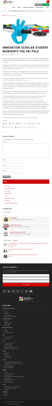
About (5, 310)
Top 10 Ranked (13, 218)
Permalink (34, 127)
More (47, 7)
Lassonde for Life (7, 377)
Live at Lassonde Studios (9, 342)
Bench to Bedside (8, 367)
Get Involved (45, 4)
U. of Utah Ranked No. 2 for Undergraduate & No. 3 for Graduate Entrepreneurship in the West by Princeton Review (28, 244)
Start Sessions (7, 338)
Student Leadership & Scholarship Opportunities (13, 376)
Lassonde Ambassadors (9, 373)
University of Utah (13, 401)
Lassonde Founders (8, 344)
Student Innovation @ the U (9, 127)
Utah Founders (7, 380)
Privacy (23, 401)
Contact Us (6, 312)
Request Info (6, 313)
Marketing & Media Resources (11, 203)
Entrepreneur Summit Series (9, 379)
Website (4, 170)
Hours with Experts (8, 357)
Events (15, 240)
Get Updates (26, 284)
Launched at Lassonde (9, 188)
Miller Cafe (7, 325)
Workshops (6, 354)
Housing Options (7, 323)
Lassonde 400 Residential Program (11, 347)
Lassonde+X (6, 389)
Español (6, 393)
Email (4, 165)
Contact (12, 403)
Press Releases (8, 193)
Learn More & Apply (39, 11)
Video (5, 195)
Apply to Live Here (8, 322)
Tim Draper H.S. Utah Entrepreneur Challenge (13, 363)
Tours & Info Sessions (8, 337)
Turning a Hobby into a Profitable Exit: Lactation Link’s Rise (20, 249)
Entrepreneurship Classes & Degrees (12, 386)
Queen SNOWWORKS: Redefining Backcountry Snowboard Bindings (22, 254)
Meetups (6, 372)
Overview (6, 320)
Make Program (7, 356)
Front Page (6, 186)
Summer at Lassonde (8, 345)
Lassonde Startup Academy (9, 348)
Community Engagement (9, 382)
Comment (5, 141)
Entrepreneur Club (8, 375)
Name (4, 159)
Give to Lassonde (7, 315)
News (8, 15)
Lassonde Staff (8, 54)
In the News (7, 200)
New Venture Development (9, 366)
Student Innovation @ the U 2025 (17, 232)
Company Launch (7, 364)
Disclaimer (19, 401)
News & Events (40, 7)
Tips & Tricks (7, 190)
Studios (19, 7)
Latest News (7, 240)
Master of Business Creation (10, 388)
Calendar (6, 331)
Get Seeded (6, 353)
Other (5, 395)
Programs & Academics (28, 7)
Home (13, 7)
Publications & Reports (9, 198)
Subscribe (38, 4)
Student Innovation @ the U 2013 (23, 127)
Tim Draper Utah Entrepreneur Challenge (12, 361)
